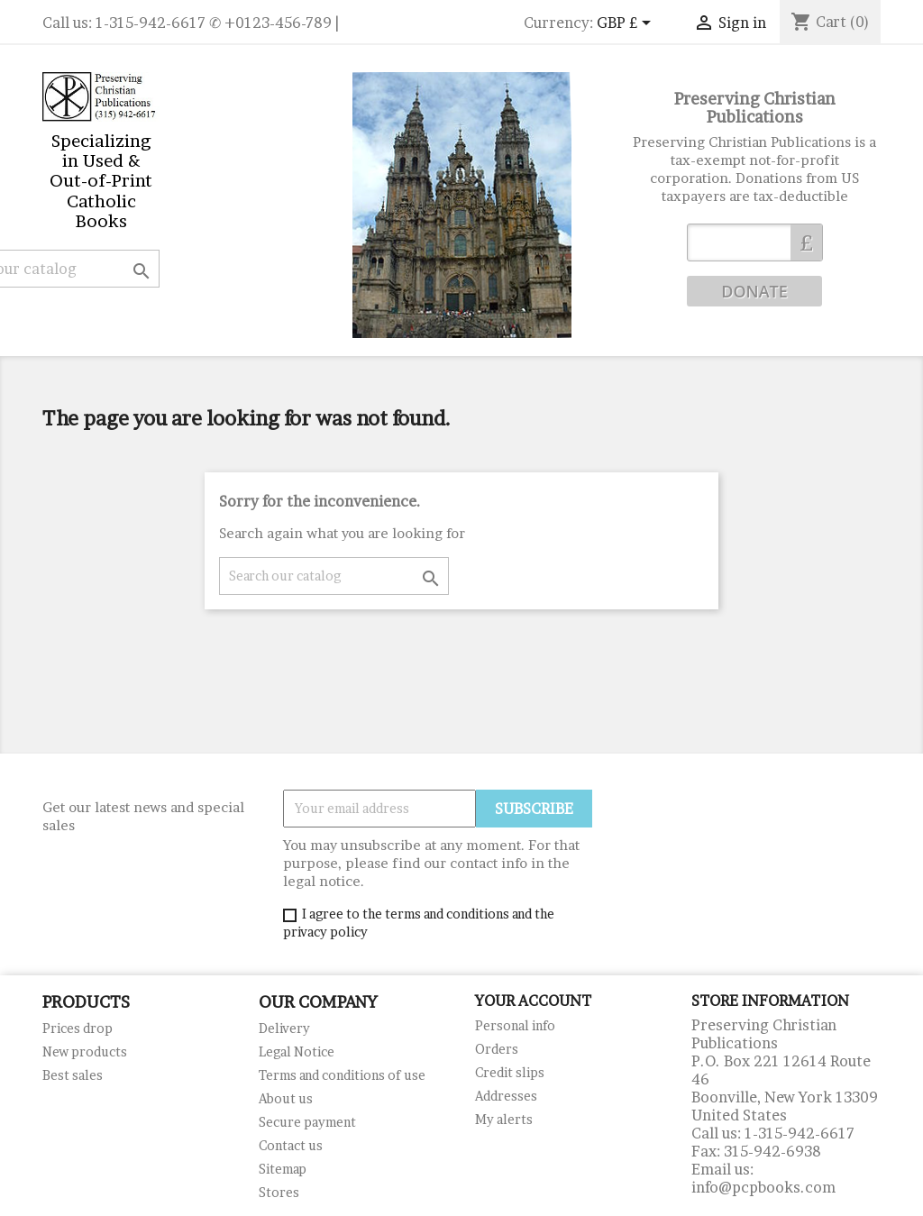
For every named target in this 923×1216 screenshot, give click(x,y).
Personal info (515, 1025)
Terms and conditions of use (342, 1075)
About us (286, 1098)
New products (84, 1051)
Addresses (506, 1095)
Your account (533, 1001)
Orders (496, 1048)
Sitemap (282, 1168)
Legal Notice (296, 1051)
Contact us (291, 1145)
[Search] (334, 576)
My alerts (504, 1119)
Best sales (72, 1075)
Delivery (284, 1028)
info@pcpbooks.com (763, 1187)
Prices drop (77, 1028)
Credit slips (509, 1072)
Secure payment (307, 1121)
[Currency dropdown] (627, 24)
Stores (279, 1192)
